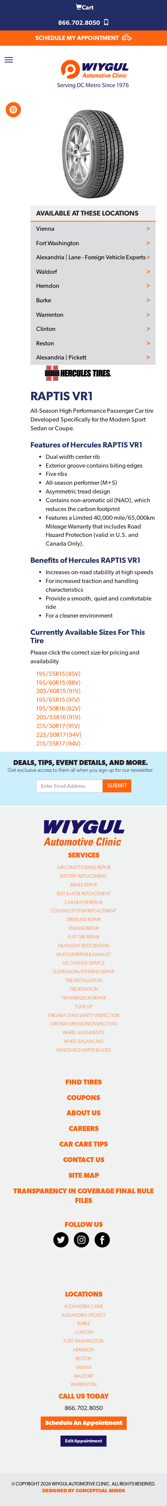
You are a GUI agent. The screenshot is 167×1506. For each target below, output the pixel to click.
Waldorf (46, 271)
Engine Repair (84, 928)
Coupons (83, 1098)
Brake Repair (83, 885)
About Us (83, 1113)
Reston (45, 343)
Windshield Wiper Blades (83, 1050)
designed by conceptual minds (83, 1490)
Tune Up (83, 1006)
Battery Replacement (83, 876)
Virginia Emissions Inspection (83, 1024)
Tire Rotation (83, 989)
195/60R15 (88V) (58, 682)
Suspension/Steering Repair (83, 971)
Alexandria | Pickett (61, 357)
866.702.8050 (83, 22)
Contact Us (83, 1160)
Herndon (47, 286)
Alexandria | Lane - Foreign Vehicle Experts (91, 257)
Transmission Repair (83, 998)
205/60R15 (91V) (58, 691)
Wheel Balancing (83, 1041)
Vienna (45, 228)
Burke (43, 300)
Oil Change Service (83, 963)
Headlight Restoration (83, 946)
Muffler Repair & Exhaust (83, 954)
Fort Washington (57, 243)
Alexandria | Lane (83, 1306)
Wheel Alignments (83, 1032)
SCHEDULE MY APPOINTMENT (83, 38)
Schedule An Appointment (83, 1422)
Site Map (83, 1175)
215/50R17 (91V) (58, 726)
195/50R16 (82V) (58, 708)
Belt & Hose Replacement (84, 893)
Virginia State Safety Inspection (83, 1015)
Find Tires (83, 1082)
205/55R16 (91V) (58, 717)
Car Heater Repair (83, 902)
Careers (84, 1128)
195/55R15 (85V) (58, 673)
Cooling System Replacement (83, 911)
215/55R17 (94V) (58, 743)
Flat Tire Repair (83, 937)
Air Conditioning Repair (83, 867)
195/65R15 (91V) (58, 699)
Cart (85, 7)
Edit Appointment (83, 1441)
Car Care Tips (83, 1144)
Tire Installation (83, 980)
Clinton (46, 329)
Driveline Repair (83, 919)
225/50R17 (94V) (58, 734)
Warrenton (50, 314)
